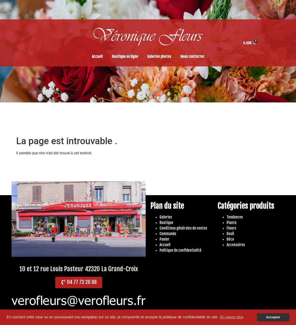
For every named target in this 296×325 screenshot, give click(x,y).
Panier (165, 239)
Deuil (230, 233)
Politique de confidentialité (180, 250)
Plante (232, 222)
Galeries (166, 217)
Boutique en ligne (125, 56)
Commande (168, 233)
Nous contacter (192, 56)
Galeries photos (159, 56)
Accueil (97, 56)
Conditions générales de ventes (183, 228)
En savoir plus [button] (232, 317)
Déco (230, 239)
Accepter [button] (273, 317)
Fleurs (231, 228)
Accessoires (236, 244)
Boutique (166, 222)
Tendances (235, 217)
